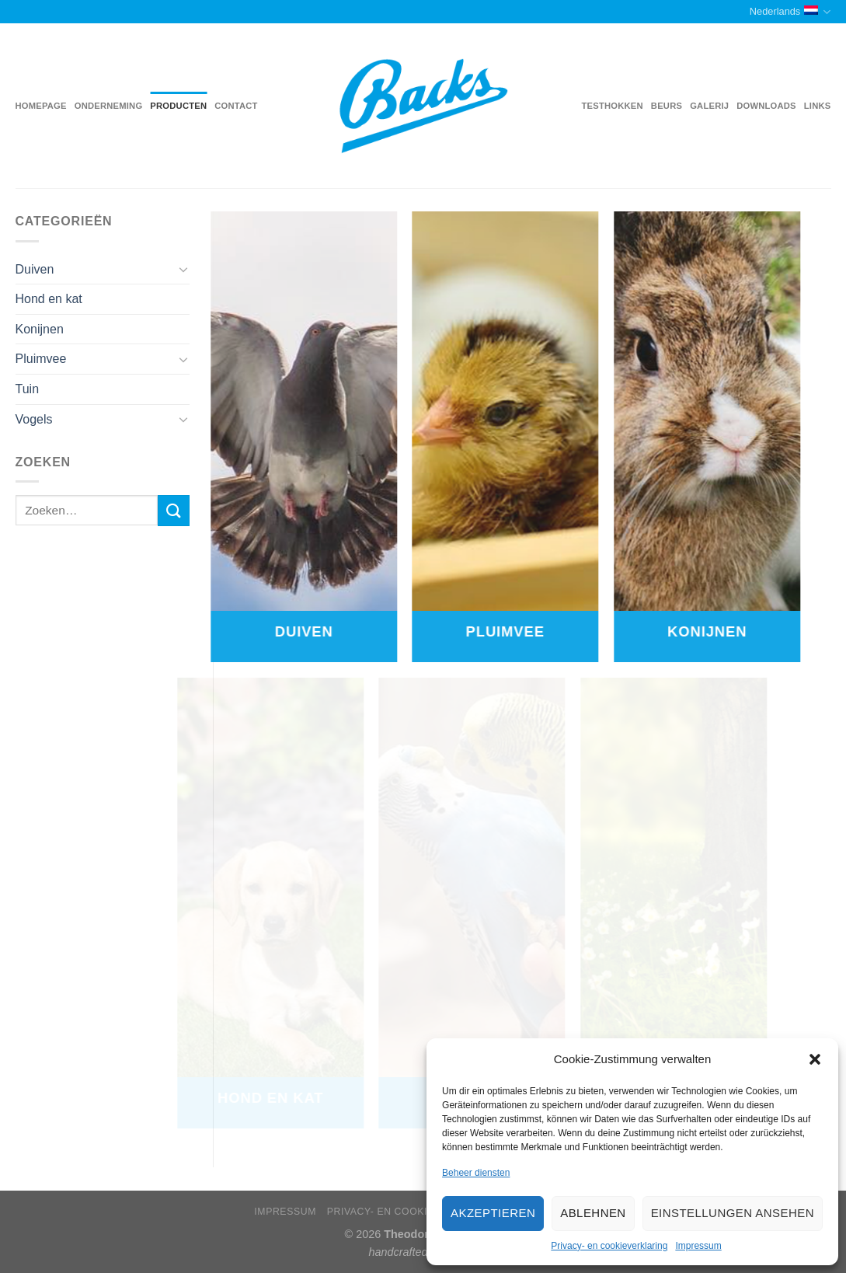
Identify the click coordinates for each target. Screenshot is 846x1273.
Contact (235, 105)
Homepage (41, 105)
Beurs (666, 105)
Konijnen (40, 329)
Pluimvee (41, 358)
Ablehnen (592, 1212)
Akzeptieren (493, 1212)
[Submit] (173, 510)
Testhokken (612, 105)
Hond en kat (49, 298)
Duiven (35, 269)
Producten (178, 105)
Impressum (698, 1245)
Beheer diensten (476, 1172)
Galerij (709, 105)
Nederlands (790, 12)
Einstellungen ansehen (732, 1212)
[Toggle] (183, 269)
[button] (815, 1059)
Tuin (28, 389)
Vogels (34, 419)
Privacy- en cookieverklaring (609, 1245)
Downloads (766, 105)
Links (817, 105)
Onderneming (109, 105)
